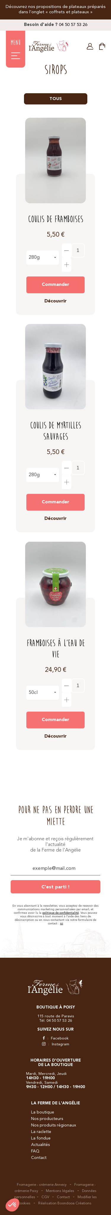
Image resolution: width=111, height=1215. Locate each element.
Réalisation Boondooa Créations (64, 1203)
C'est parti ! (55, 887)
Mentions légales (60, 1191)
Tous (55, 99)
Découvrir (55, 301)
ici (61, 923)
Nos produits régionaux (53, 1125)
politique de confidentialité (60, 912)
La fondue (41, 1138)
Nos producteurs (47, 1119)
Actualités (40, 1145)
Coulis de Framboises (55, 219)
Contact (38, 1158)
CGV (45, 1197)
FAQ (35, 1151)
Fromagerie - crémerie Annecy (42, 1185)
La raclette (41, 1132)
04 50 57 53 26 (73, 25)
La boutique (42, 1112)
